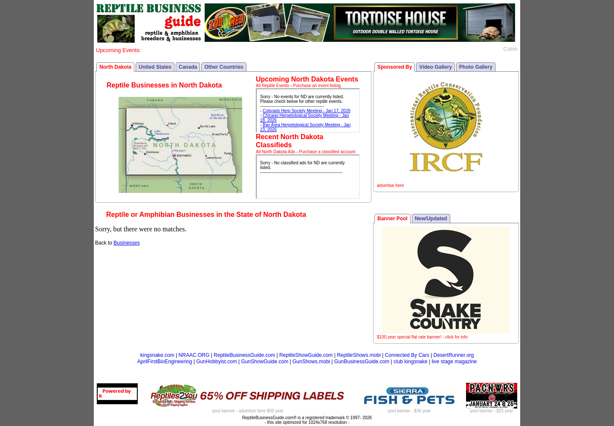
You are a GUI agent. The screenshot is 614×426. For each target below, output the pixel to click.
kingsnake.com (157, 355)
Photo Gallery (475, 67)
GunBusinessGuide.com (361, 362)
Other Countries (223, 67)
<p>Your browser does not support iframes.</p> (308, 110)
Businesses (126, 243)
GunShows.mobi (311, 362)
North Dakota (115, 67)
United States (155, 67)
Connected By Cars (407, 355)
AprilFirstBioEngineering (164, 362)
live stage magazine (454, 362)
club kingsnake (410, 362)
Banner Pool (392, 219)
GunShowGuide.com (264, 362)
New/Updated (431, 219)
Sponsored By (394, 67)
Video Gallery (435, 67)
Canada (188, 67)
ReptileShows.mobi (359, 355)
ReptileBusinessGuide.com (244, 355)
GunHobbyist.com (216, 362)
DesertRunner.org (454, 355)
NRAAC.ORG (194, 355)
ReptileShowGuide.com (306, 355)
